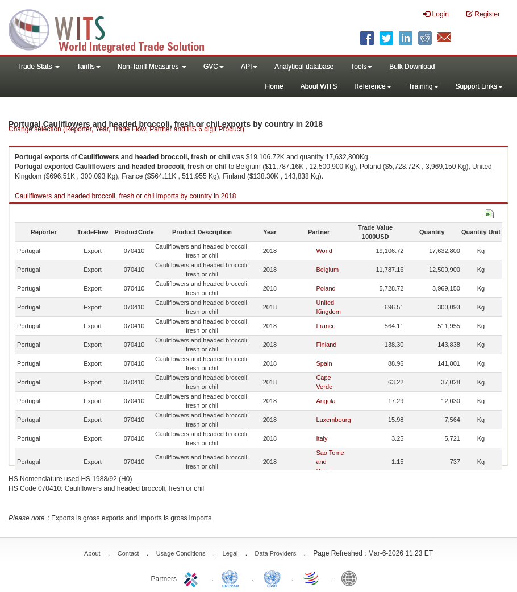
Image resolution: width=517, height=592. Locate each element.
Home (274, 86)
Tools (361, 67)
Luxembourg (333, 419)
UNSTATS (272, 577)
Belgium (327, 269)
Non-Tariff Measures (152, 67)
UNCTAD (232, 577)
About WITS (319, 86)
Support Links (479, 86)
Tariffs (89, 67)
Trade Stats (38, 67)
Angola (325, 401)
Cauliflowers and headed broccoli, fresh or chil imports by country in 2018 (125, 196)
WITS (113, 28)
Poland (325, 288)
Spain (324, 363)
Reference (372, 86)
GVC (213, 67)
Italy (321, 438)
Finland (326, 344)
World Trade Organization (312, 577)
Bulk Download (412, 67)
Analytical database (303, 67)
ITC (192, 577)
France (325, 325)
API (249, 67)
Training (423, 86)
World (324, 250)
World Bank (351, 577)
